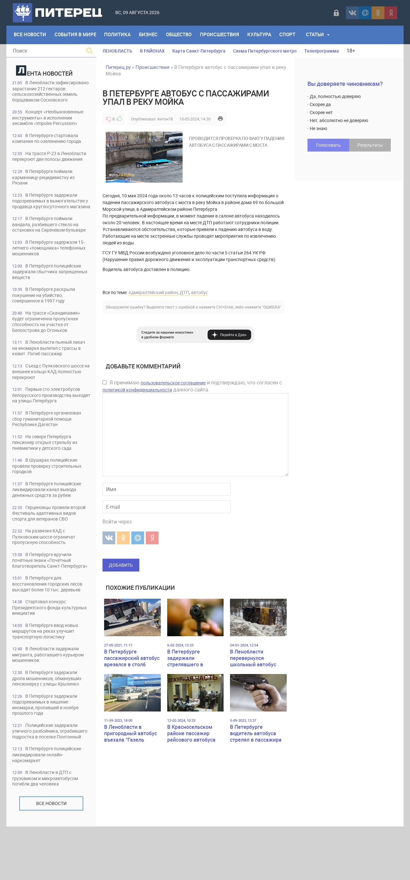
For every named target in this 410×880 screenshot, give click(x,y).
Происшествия (223, 35)
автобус (199, 292)
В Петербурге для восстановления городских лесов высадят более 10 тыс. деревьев (46, 625)
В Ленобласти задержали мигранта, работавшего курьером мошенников (50, 700)
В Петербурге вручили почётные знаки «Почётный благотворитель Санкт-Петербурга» (45, 595)
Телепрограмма (321, 51)
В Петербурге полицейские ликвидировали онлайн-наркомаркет (50, 807)
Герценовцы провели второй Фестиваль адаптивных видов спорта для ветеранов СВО (51, 544)
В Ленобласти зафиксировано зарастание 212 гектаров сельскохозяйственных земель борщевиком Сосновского (50, 94)
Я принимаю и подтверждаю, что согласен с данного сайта (192, 386)
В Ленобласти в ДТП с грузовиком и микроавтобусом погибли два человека (48, 831)
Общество (182, 35)
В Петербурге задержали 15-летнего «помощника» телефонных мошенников (51, 274)
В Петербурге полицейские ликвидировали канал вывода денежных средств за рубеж (50, 520)
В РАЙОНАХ (152, 51)
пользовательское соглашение (173, 383)
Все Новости (30, 35)
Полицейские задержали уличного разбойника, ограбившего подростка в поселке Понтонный (48, 781)
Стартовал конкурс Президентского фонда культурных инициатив (41, 652)
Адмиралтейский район (153, 292)
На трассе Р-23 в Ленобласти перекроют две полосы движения (44, 166)
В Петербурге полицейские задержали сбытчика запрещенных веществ (50, 298)
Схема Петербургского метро (265, 51)
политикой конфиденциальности (137, 390)
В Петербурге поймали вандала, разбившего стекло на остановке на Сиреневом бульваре (49, 247)
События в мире (76, 35)
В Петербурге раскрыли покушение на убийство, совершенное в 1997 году (46, 322)
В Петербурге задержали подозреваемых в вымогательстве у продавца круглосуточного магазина (47, 217)
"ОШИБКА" (271, 306)
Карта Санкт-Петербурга (199, 51)
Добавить (121, 565)
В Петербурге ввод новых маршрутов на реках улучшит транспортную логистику (48, 676)
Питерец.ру (118, 67)
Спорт (293, 35)
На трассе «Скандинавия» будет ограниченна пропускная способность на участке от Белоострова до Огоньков (49, 349)
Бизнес (151, 35)
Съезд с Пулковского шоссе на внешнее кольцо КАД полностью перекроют (49, 400)
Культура (264, 35)
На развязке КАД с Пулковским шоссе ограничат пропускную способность (47, 568)
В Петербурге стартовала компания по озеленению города (51, 145)
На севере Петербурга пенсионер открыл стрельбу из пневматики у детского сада (48, 472)
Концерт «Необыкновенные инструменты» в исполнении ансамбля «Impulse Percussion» (51, 124)
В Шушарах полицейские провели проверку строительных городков (50, 496)
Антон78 (165, 118)
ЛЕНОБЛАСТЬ (117, 51)
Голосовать (328, 145)
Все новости (51, 857)
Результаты (370, 145)
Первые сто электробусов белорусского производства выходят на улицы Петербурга (49, 424)
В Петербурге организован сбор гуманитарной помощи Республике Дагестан (49, 448)
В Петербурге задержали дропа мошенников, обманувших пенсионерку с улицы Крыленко (50, 724)
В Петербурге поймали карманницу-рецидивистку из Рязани (46, 190)
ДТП (184, 292)
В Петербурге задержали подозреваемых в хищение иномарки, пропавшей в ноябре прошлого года (49, 751)
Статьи (321, 35)
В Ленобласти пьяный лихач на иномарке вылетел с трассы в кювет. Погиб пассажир (50, 376)
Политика (119, 35)
